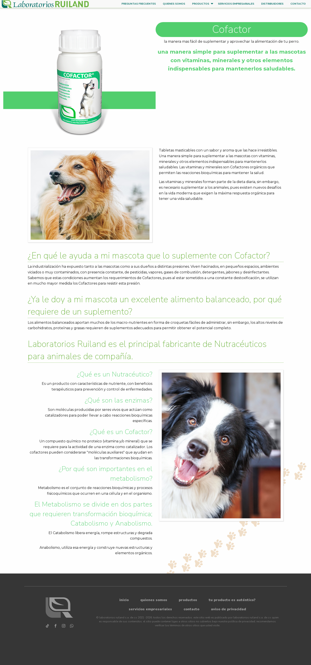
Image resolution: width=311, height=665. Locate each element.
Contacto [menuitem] (298, 3)
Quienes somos (153, 600)
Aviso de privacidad (228, 609)
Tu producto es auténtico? (232, 600)
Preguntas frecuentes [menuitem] (139, 3)
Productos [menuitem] (200, 3)
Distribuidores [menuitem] (272, 3)
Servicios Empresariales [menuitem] (236, 3)
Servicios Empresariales (150, 609)
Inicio (124, 600)
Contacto (191, 609)
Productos (188, 600)
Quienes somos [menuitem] (174, 3)
